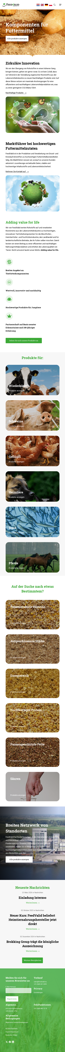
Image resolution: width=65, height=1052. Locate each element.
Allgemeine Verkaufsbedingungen (17, 1022)
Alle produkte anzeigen (17, 38)
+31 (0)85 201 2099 (40, 984)
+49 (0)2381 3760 (11, 1011)
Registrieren (12, 999)
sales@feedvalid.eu (40, 982)
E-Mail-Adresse (11, 987)
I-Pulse (15, 1035)
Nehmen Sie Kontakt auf (16, 171)
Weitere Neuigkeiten (32, 960)
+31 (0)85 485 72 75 (40, 1008)
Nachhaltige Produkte (14, 93)
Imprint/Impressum (12, 1032)
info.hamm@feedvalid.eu (14, 1008)
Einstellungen (38, 992)
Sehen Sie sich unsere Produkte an (23, 340)
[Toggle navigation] (60, 4)
